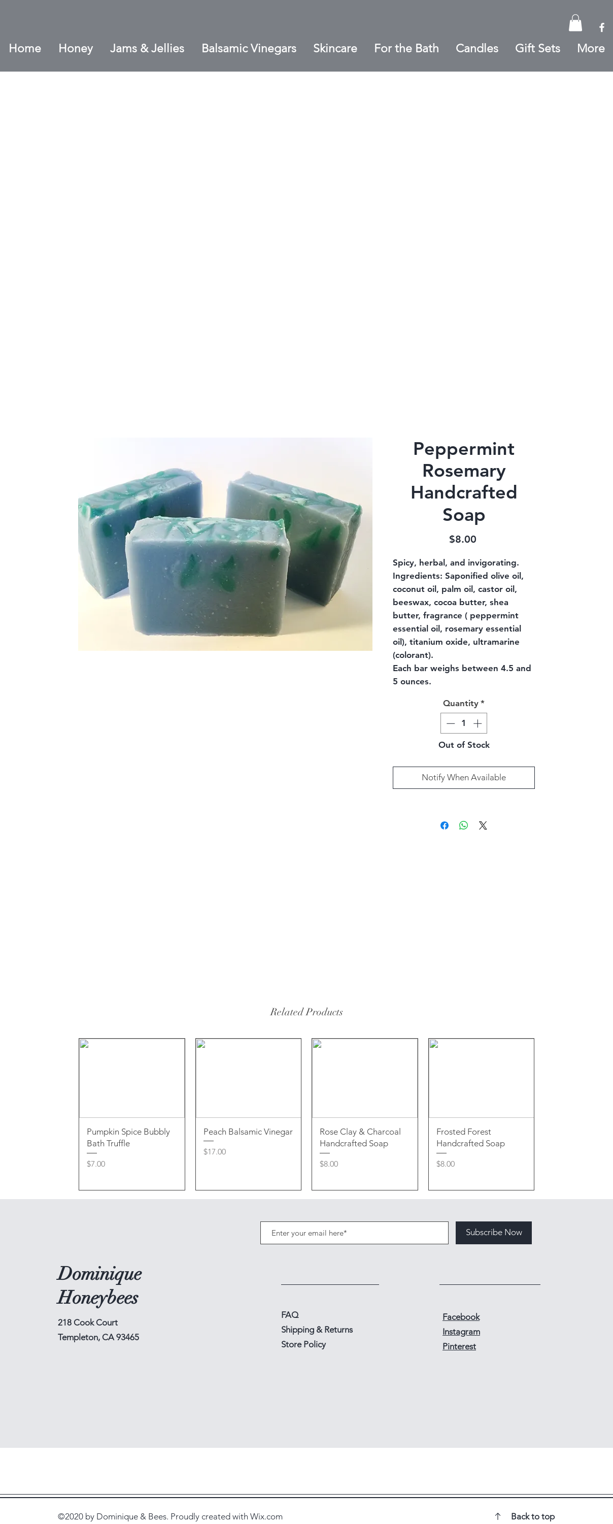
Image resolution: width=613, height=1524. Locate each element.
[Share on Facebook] (444, 825)
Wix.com (266, 1516)
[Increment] (478, 723)
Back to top (533, 1516)
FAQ (289, 1315)
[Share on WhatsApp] (464, 825)
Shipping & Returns (318, 1329)
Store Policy (303, 1344)
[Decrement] (449, 723)
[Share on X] (483, 825)
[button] (575, 22)
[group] (306, 1114)
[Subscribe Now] (494, 1232)
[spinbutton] (464, 723)
